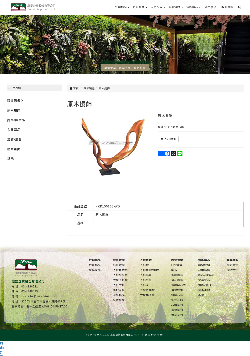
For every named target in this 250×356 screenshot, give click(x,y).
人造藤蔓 (146, 275)
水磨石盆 (177, 295)
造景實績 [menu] (140, 7)
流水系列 (177, 310)
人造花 (144, 285)
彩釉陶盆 (177, 275)
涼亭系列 (177, 315)
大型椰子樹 (147, 295)
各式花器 (177, 300)
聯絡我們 (232, 270)
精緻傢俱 (15, 100)
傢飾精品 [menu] (193, 7)
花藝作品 (119, 295)
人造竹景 (119, 285)
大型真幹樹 (147, 290)
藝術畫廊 (13, 149)
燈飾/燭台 (14, 139)
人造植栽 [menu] (158, 7)
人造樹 (144, 265)
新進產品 (95, 270)
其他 (10, 158)
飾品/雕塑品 (16, 120)
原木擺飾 (13, 110)
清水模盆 (177, 290)
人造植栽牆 (120, 270)
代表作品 (95, 265)
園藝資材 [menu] (175, 7)
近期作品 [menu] (122, 7)
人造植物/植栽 (149, 270)
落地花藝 (119, 290)
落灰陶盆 (177, 280)
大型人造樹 (120, 280)
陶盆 (174, 270)
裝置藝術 (119, 300)
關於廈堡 (232, 265)
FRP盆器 (177, 265)
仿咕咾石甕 (178, 285)
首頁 (74, 88)
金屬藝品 (13, 129)
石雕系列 (177, 305)
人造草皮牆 (120, 275)
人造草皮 (146, 280)
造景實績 (119, 265)
